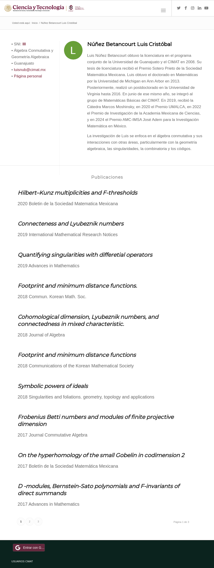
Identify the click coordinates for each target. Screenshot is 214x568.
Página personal (28, 76)
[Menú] (163, 10)
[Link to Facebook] (185, 8)
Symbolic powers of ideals (53, 386)
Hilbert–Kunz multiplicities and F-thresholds (77, 192)
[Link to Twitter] (178, 8)
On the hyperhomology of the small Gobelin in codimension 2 (101, 455)
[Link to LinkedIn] (199, 8)
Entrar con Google (29, 547)
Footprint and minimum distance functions (77, 355)
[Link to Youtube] (206, 8)
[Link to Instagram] (192, 8)
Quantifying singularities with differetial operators (85, 254)
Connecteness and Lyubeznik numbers (70, 223)
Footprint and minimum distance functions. (77, 285)
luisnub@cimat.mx (30, 70)
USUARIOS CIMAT (22, 561)
